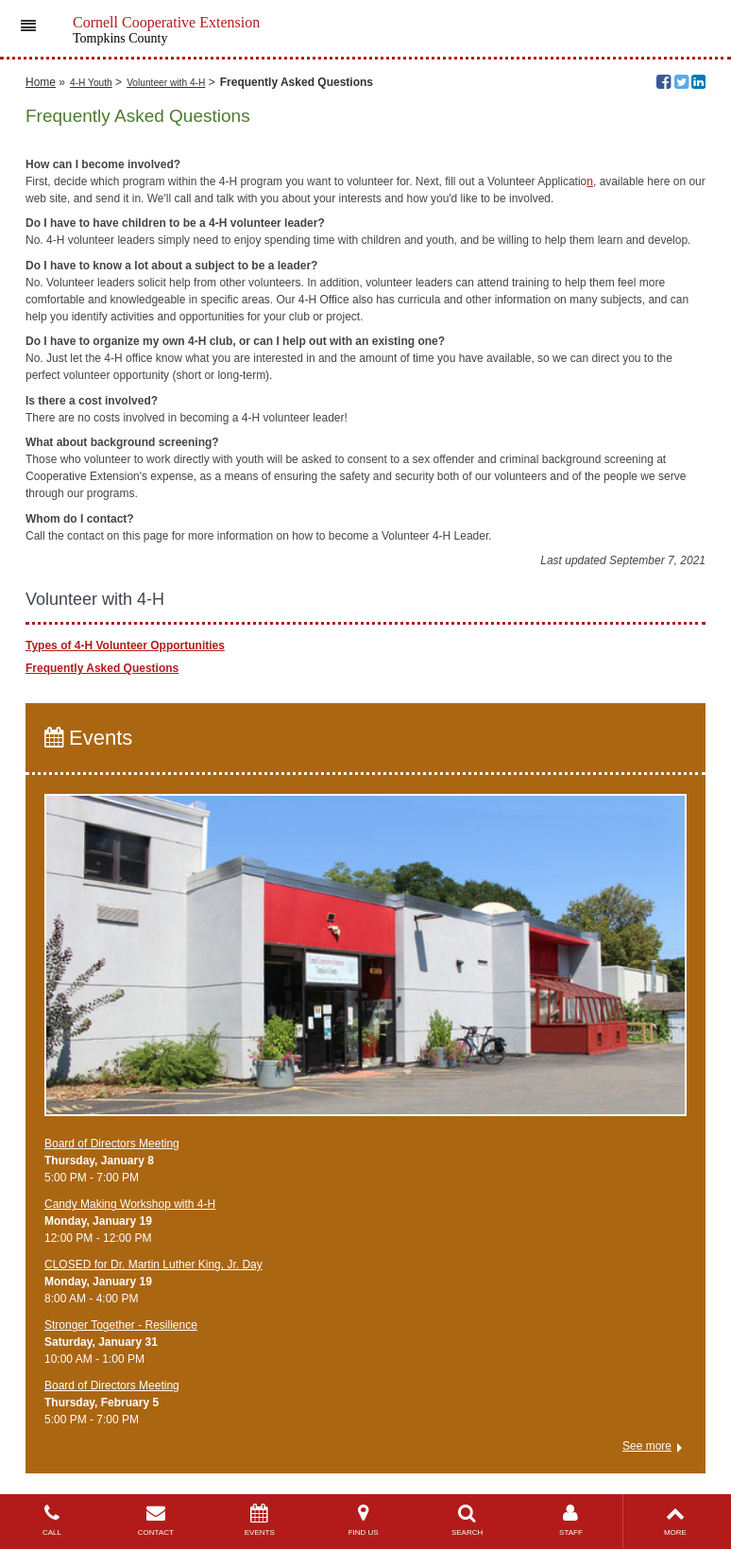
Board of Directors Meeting (111, 1143)
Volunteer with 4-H (166, 82)
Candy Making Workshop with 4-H (129, 1204)
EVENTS (259, 1520)
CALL (52, 1520)
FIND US (363, 1520)
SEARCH (467, 1520)
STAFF (571, 1520)
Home (41, 82)
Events (88, 737)
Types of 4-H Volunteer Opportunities (125, 645)
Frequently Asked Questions (102, 668)
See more (647, 1446)
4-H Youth (91, 82)
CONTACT (156, 1520)
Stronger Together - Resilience (120, 1325)
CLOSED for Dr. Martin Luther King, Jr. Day (153, 1264)
